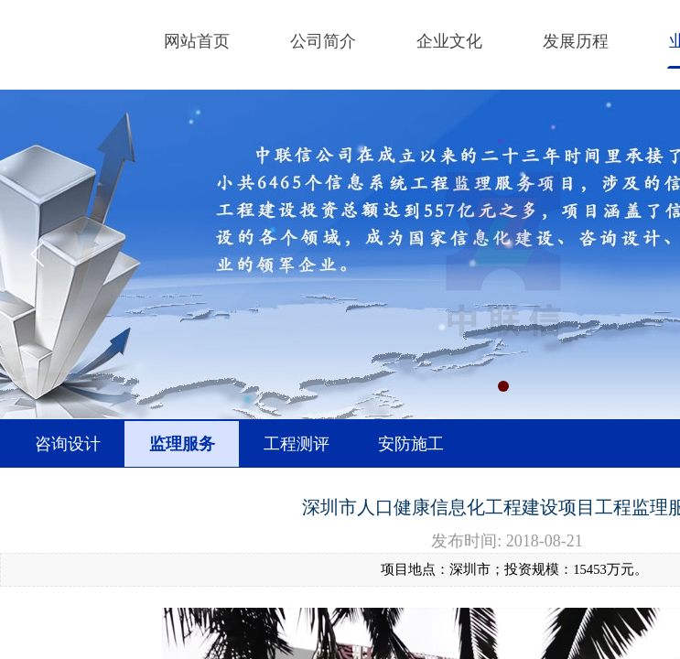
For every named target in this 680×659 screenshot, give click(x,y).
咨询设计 (68, 444)
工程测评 (296, 444)
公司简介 (323, 41)
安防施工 (411, 444)
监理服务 (182, 444)
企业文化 (449, 41)
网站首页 (197, 41)
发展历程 (576, 41)
